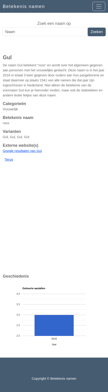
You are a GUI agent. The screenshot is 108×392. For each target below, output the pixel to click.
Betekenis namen (24, 6)
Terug (9, 159)
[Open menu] (98, 6)
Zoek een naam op (54, 23)
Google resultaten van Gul (22, 151)
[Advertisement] (54, 45)
